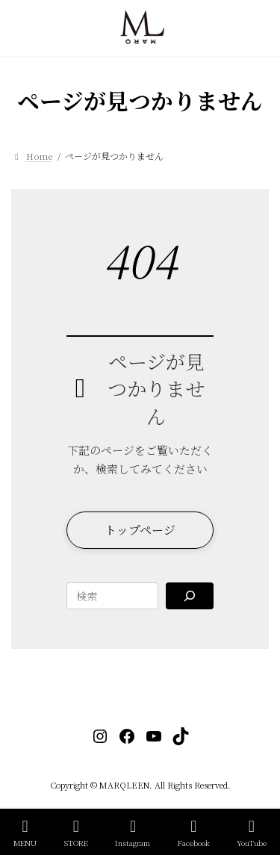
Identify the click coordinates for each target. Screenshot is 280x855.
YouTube (252, 833)
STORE (75, 833)
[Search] (189, 595)
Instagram (132, 833)
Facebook (194, 833)
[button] (139, 530)
